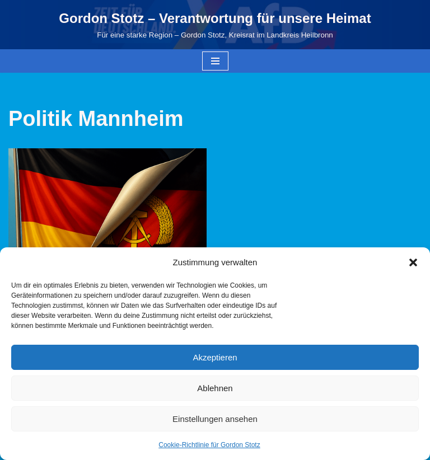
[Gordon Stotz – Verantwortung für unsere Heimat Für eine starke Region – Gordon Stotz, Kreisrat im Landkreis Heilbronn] (215, 24)
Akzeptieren (215, 357)
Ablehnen (214, 388)
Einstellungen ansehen (215, 419)
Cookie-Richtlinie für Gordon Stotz (209, 445)
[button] (413, 262)
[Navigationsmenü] (215, 61)
